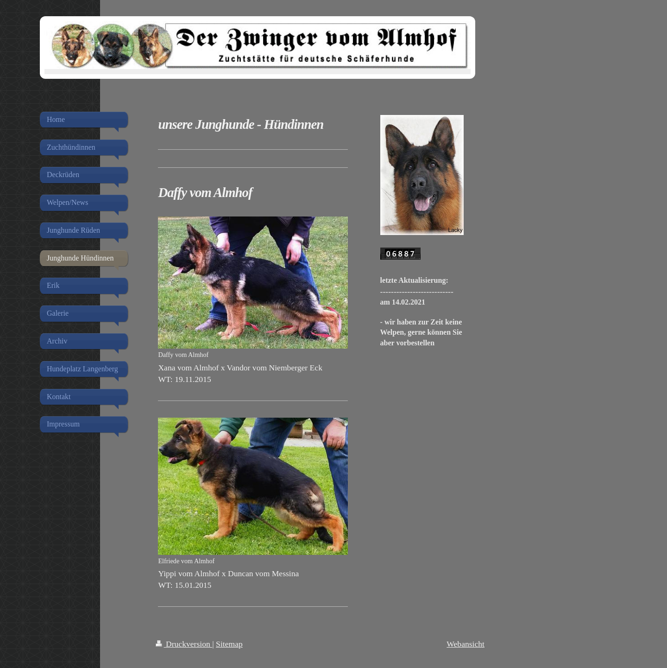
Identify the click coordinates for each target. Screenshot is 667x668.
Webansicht (466, 644)
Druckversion (184, 644)
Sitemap (229, 644)
